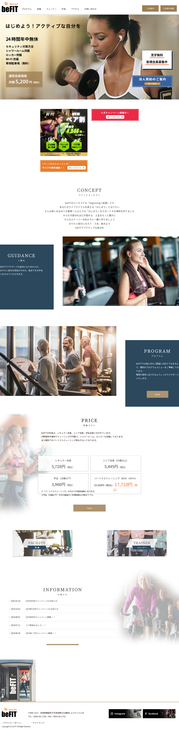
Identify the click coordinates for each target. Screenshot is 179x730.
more (89, 513)
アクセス (75, 8)
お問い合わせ (90, 8)
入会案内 (150, 8)
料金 (64, 8)
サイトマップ (38, 722)
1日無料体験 (168, 8)
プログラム (27, 8)
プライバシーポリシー (12, 722)
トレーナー (51, 8)
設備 (39, 8)
